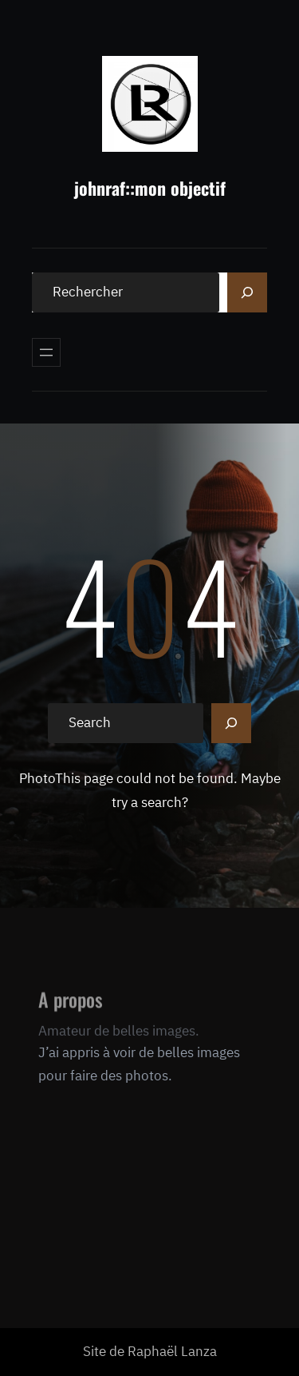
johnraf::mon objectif (150, 188)
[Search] (247, 292)
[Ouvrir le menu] (46, 352)
